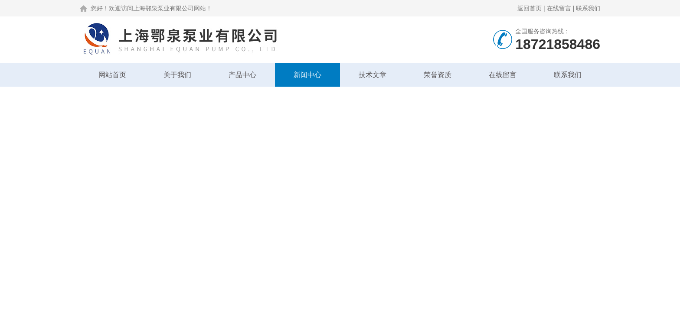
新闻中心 (307, 74)
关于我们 (177, 74)
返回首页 (529, 8)
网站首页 (112, 74)
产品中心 (242, 74)
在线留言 (559, 8)
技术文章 (372, 74)
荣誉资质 (437, 74)
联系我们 (588, 8)
